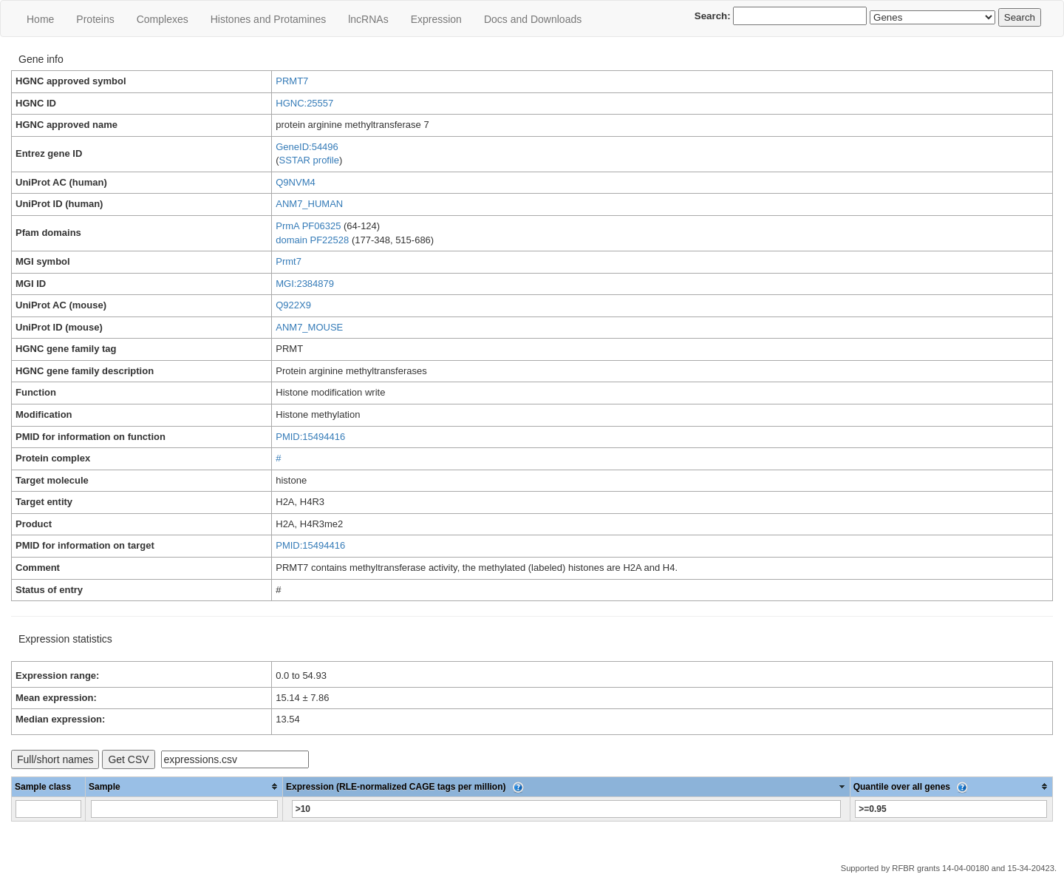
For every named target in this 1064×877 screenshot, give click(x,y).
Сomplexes (162, 19)
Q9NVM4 (295, 182)
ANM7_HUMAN (309, 203)
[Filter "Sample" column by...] (184, 809)
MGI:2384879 (305, 283)
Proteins (95, 19)
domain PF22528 (312, 240)
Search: (781, 16)
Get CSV (128, 759)
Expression (436, 19)
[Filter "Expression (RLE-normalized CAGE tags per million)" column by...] (566, 809)
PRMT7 (292, 81)
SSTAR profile (309, 160)
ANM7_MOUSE (309, 327)
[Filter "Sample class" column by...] (48, 809)
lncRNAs (368, 19)
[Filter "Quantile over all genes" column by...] (951, 809)
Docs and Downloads (533, 19)
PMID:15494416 (310, 436)
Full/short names (55, 759)
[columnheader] (184, 786)
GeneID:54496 (307, 146)
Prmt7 (288, 261)
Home (40, 19)
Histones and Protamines (268, 19)
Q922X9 (293, 305)
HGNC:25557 (304, 103)
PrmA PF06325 (308, 225)
